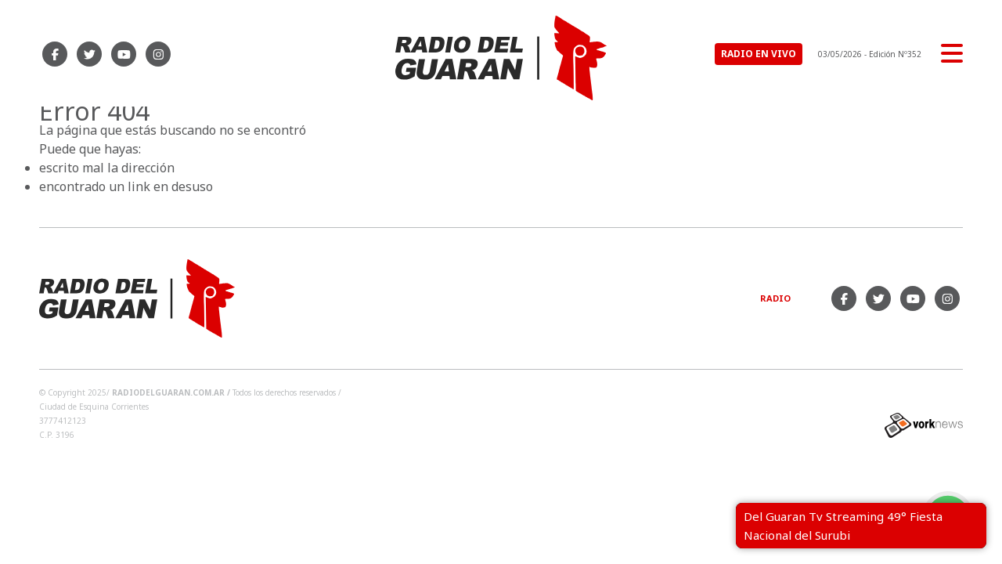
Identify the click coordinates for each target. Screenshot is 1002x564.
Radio (775, 298)
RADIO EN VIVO (758, 53)
